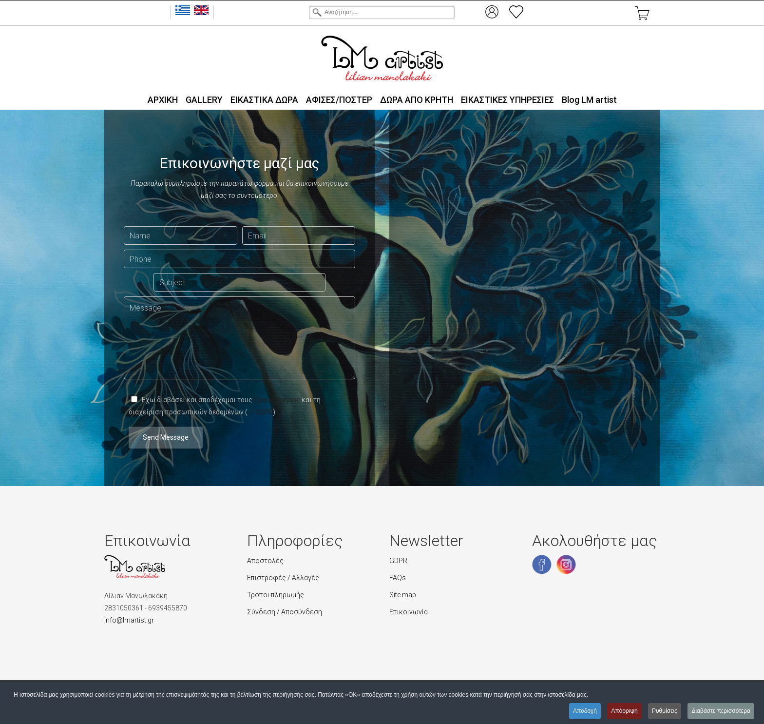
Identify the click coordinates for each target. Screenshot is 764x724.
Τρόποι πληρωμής (275, 595)
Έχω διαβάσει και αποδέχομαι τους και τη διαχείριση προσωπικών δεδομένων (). (225, 406)
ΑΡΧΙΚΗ (163, 100)
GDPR (260, 412)
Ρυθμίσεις (664, 710)
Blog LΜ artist (589, 100)
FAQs (397, 578)
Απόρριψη (624, 710)
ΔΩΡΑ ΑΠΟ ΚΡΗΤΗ (416, 100)
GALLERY (204, 100)
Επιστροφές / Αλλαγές (283, 578)
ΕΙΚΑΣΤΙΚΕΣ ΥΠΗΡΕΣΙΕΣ (507, 100)
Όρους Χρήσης (277, 400)
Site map (402, 595)
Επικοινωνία (408, 612)
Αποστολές (265, 561)
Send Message (166, 437)
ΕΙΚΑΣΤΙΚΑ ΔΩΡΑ (264, 100)
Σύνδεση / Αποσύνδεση (284, 612)
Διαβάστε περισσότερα (720, 710)
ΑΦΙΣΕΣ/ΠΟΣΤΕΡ (339, 100)
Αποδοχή (585, 710)
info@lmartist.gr (129, 620)
